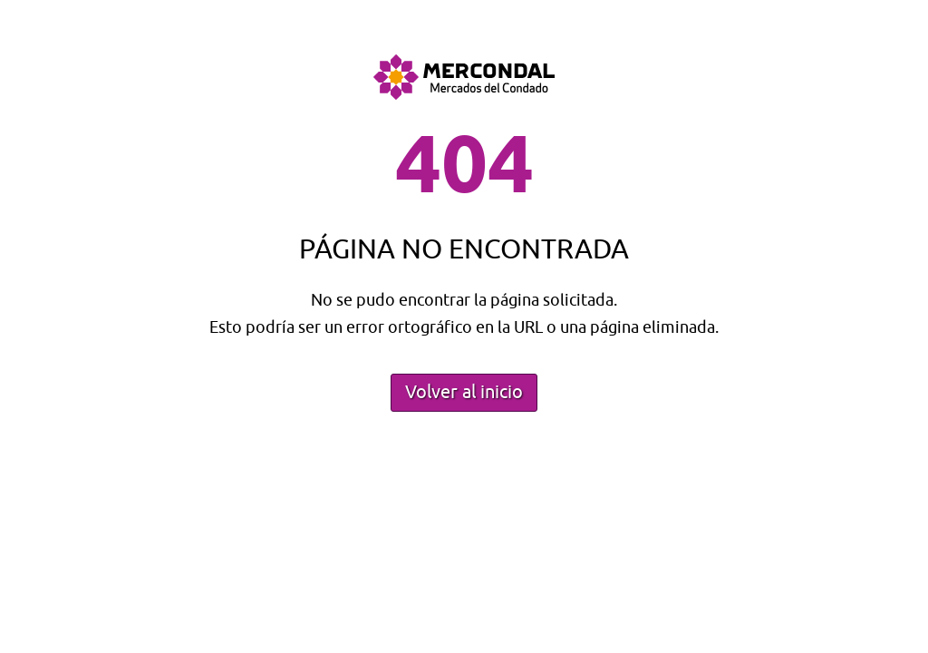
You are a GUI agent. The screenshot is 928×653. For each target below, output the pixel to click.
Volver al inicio (464, 392)
